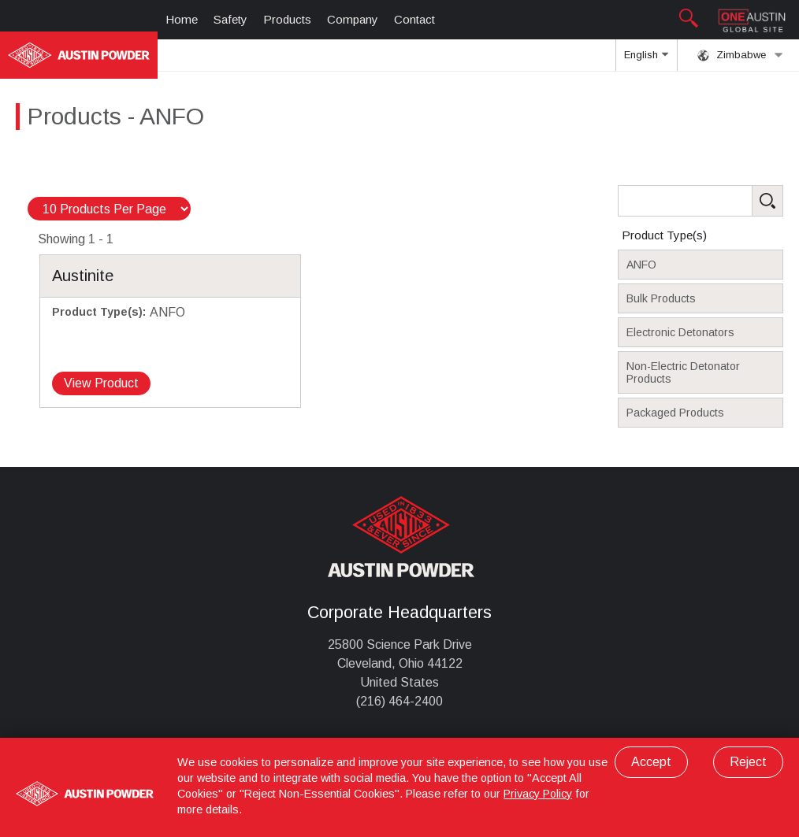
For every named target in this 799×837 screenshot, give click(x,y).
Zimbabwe (740, 55)
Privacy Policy (538, 793)
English (646, 60)
